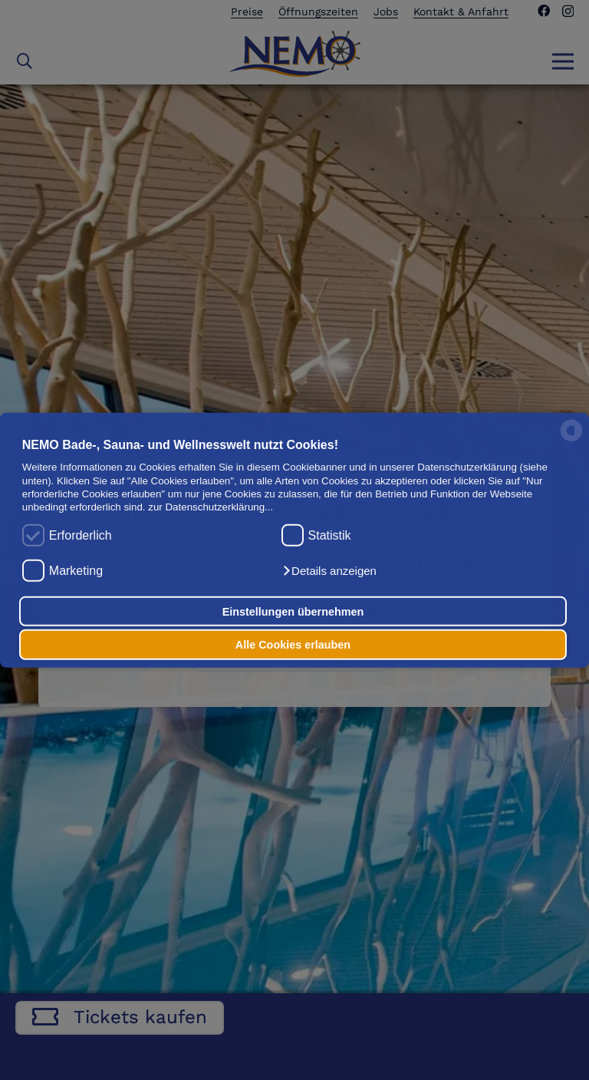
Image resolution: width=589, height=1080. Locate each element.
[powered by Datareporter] (571, 440)
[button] (329, 571)
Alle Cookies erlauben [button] (292, 645)
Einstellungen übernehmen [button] (293, 611)
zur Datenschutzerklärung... (210, 507)
